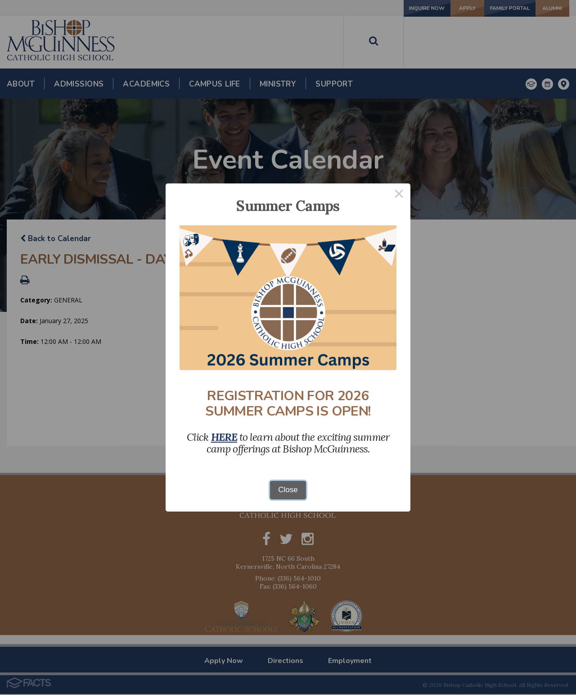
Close (287, 489)
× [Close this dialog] (399, 194)
